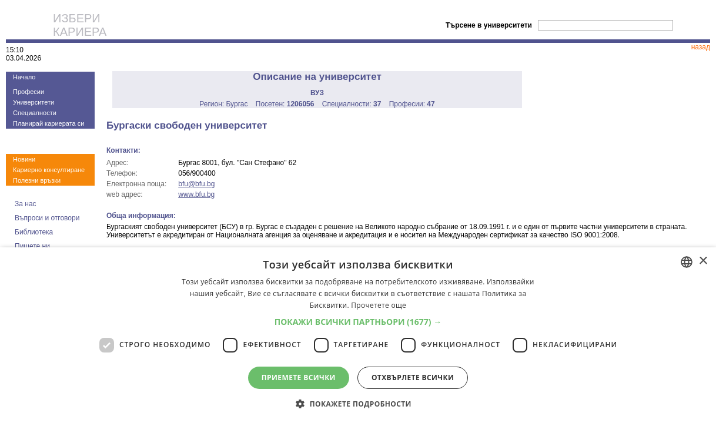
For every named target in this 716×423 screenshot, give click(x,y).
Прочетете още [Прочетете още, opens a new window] (378, 305)
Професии (28, 91)
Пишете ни (32, 246)
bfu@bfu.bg (196, 184)
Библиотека (34, 232)
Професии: (412, 104)
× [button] (702, 261)
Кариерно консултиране (49, 169)
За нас (25, 204)
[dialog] (358, 335)
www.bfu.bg (196, 194)
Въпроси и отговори (47, 218)
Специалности (34, 112)
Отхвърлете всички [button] (413, 377)
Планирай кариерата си (48, 123)
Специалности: (352, 104)
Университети (33, 102)
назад (700, 47)
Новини (24, 159)
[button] (358, 321)
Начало (24, 76)
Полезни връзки (37, 180)
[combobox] (686, 262)
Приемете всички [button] (299, 377)
